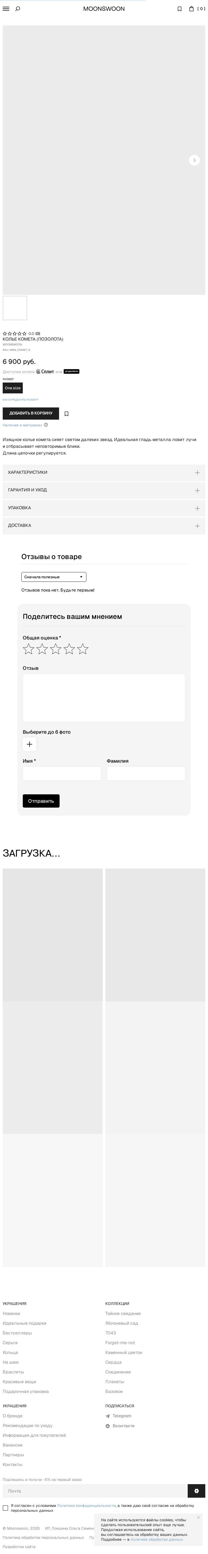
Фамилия (118, 761)
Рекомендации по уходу (28, 1425)
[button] (6, 8)
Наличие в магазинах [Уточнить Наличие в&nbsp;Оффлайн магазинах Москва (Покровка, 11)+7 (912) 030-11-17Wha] (25, 424)
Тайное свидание (123, 1313)
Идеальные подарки (24, 1323)
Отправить (41, 801)
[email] (95, 1491)
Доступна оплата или (41, 371)
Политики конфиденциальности (86, 1505)
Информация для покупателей (34, 1435)
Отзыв (31, 668)
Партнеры (13, 1455)
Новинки (11, 1313)
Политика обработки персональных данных (43, 1537)
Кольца (10, 1352)
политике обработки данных (157, 1539)
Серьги (10, 1343)
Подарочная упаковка (26, 1391)
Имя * (29, 761)
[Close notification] (198, 1517)
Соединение (118, 1372)
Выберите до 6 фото (47, 732)
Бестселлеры (17, 1333)
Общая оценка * (42, 638)
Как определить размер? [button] (20, 400)
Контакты (12, 1464)
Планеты (114, 1382)
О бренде (12, 1416)
